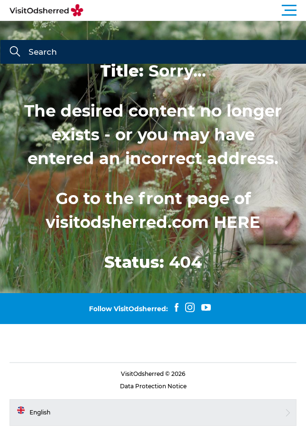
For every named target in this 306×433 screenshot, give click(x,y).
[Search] (15, 52)
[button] (195, 10)
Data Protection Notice (153, 386)
